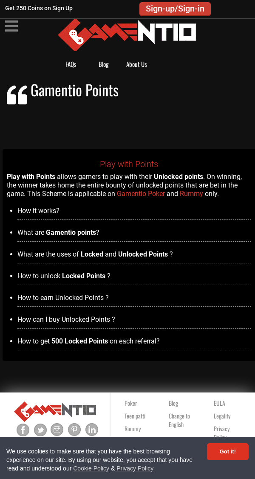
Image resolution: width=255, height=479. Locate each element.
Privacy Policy (134, 468)
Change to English (179, 420)
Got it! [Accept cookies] (228, 451)
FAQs (70, 64)
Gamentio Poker (141, 194)
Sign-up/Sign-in (175, 8)
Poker (131, 402)
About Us (136, 64)
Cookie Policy (91, 468)
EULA (219, 402)
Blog (104, 64)
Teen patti (135, 415)
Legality (222, 415)
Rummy (191, 194)
